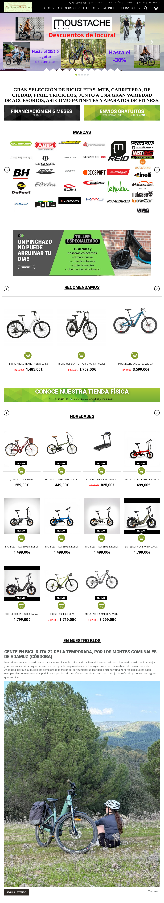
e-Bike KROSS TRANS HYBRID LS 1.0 (28, 364)
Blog (142, 2)
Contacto (130, 2)
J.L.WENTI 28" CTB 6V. (21, 479)
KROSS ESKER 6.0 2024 (62, 614)
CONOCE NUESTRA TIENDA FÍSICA (82, 391)
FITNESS (91, 8)
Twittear (153, 891)
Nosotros (97, 2)
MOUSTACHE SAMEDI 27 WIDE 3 (135, 364)
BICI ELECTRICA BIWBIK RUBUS (142, 479)
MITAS (142, 188)
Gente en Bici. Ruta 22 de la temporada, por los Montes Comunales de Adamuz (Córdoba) (80, 654)
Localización (114, 2)
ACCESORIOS (68, 8)
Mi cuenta (154, 2)
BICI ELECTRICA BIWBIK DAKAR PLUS (142, 546)
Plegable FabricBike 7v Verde (62, 479)
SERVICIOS (130, 8)
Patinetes (110, 8)
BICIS (48, 8)
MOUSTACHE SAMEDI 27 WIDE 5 (102, 614)
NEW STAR (70, 157)
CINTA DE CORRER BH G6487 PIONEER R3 (102, 479)
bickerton (70, 170)
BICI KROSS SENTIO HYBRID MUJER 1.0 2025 (81, 364)
